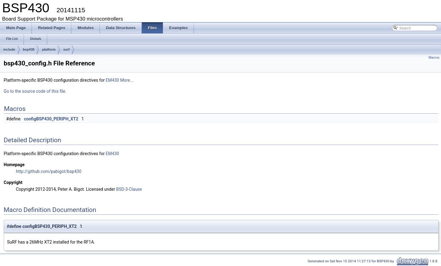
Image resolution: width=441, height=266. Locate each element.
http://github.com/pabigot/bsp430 (48, 171)
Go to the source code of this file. (35, 91)
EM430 (112, 80)
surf (66, 49)
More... (126, 80)
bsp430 (29, 49)
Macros (433, 58)
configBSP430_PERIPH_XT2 (51, 118)
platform (48, 49)
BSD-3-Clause (129, 189)
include (9, 49)
